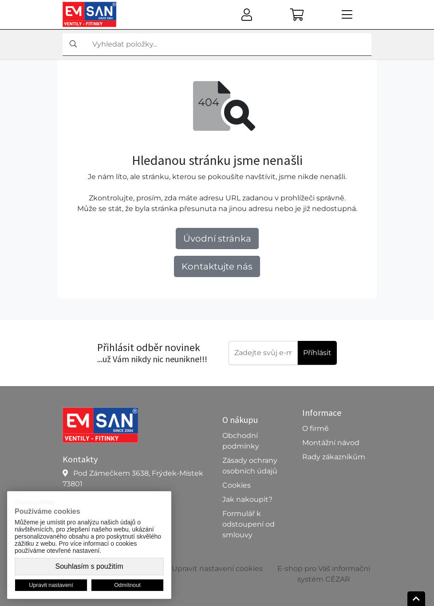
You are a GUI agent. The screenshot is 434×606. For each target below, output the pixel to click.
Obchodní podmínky (240, 440)
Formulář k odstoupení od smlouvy (248, 524)
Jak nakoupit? (247, 499)
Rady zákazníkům (333, 457)
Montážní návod (330, 442)
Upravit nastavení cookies (217, 568)
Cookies (236, 485)
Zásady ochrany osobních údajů (249, 465)
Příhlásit (317, 352)
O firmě (315, 428)
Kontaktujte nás (217, 266)
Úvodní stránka (217, 238)
